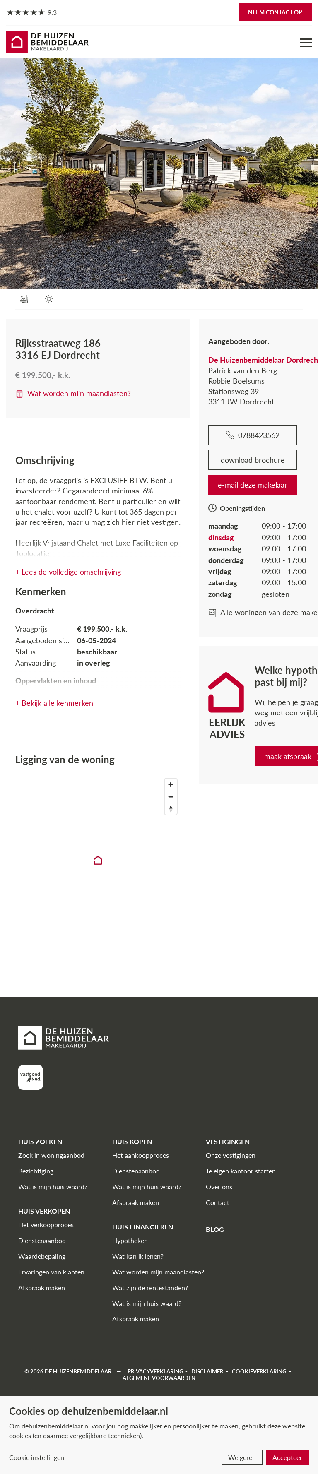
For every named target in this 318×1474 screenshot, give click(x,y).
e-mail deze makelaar (216, 484)
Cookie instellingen (36, 1457)
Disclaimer (207, 1371)
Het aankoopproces (140, 1155)
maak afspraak (257, 756)
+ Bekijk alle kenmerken (54, 702)
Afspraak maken (41, 1287)
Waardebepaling (41, 1256)
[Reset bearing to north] (134, 809)
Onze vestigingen (230, 1155)
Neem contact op (275, 12)
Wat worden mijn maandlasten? (73, 393)
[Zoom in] (134, 785)
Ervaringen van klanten (51, 1272)
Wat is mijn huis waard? (52, 1186)
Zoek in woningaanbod (51, 1155)
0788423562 (216, 435)
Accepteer (287, 1457)
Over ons (219, 1186)
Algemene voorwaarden (159, 1378)
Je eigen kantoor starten (241, 1171)
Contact (217, 1202)
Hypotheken (130, 1240)
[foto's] (25, 299)
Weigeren (242, 1457)
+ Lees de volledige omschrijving (68, 571)
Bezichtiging (35, 1171)
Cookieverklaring (259, 1371)
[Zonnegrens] (50, 299)
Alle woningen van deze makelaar (232, 612)
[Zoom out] (134, 797)
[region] (80, 867)
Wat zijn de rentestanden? (150, 1287)
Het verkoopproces (46, 1225)
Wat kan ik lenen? (138, 1256)
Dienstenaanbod (42, 1240)
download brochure (216, 459)
